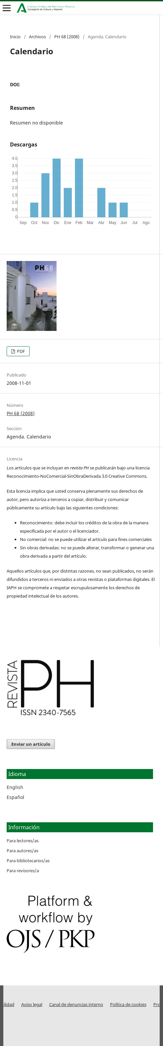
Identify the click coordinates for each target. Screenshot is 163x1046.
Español (15, 797)
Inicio (15, 37)
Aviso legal (31, 1004)
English (15, 787)
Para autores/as (22, 851)
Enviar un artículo (30, 744)
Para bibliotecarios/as (28, 861)
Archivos (37, 37)
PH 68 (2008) (67, 37)
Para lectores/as (23, 841)
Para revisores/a (23, 871)
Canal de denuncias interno (76, 1004)
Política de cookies (128, 1004)
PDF (20, 351)
